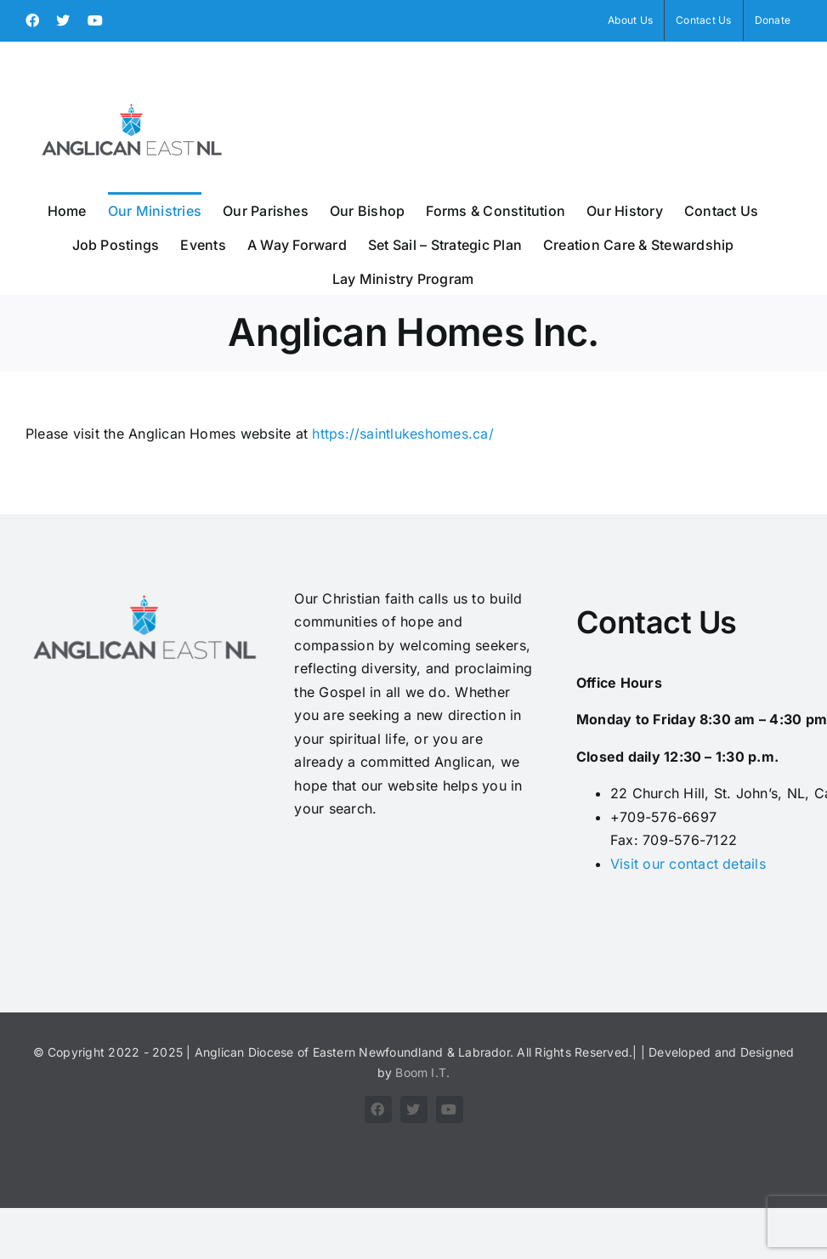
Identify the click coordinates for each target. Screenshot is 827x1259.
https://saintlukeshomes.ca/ (402, 433)
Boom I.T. (422, 1072)
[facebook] (378, 1109)
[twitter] (414, 1109)
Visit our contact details (688, 863)
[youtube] (449, 1109)
